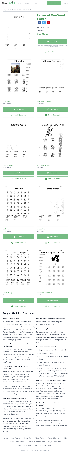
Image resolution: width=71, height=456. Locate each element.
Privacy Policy (39, 438)
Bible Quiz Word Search (44, 101)
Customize (52, 41)
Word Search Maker (17, 442)
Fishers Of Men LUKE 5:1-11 (45, 165)
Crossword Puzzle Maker (36, 442)
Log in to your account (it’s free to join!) (52, 350)
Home (19, 3)
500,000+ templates (43, 337)
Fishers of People (8, 293)
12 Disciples (6, 101)
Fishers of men (41, 229)
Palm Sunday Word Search (44, 293)
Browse (36, 3)
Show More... (42, 34)
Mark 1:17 (6, 229)
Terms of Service (53, 438)
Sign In (66, 3)
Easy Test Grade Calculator (44, 445)
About (6, 438)
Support (27, 3)
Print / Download (52, 52)
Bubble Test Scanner (25, 445)
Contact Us (27, 438)
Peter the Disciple (8, 165)
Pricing (65, 438)
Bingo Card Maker (54, 442)
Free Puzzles (15, 438)
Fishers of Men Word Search (51, 17)
